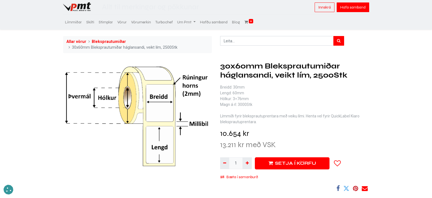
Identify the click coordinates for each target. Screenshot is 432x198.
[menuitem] (73, 22)
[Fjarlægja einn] (224, 163)
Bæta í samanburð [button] (239, 177)
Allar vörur (76, 41)
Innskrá (324, 7)
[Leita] (338, 41)
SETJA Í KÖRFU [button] (292, 163)
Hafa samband (352, 7)
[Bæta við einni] (247, 163)
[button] (337, 163)
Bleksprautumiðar (109, 41)
